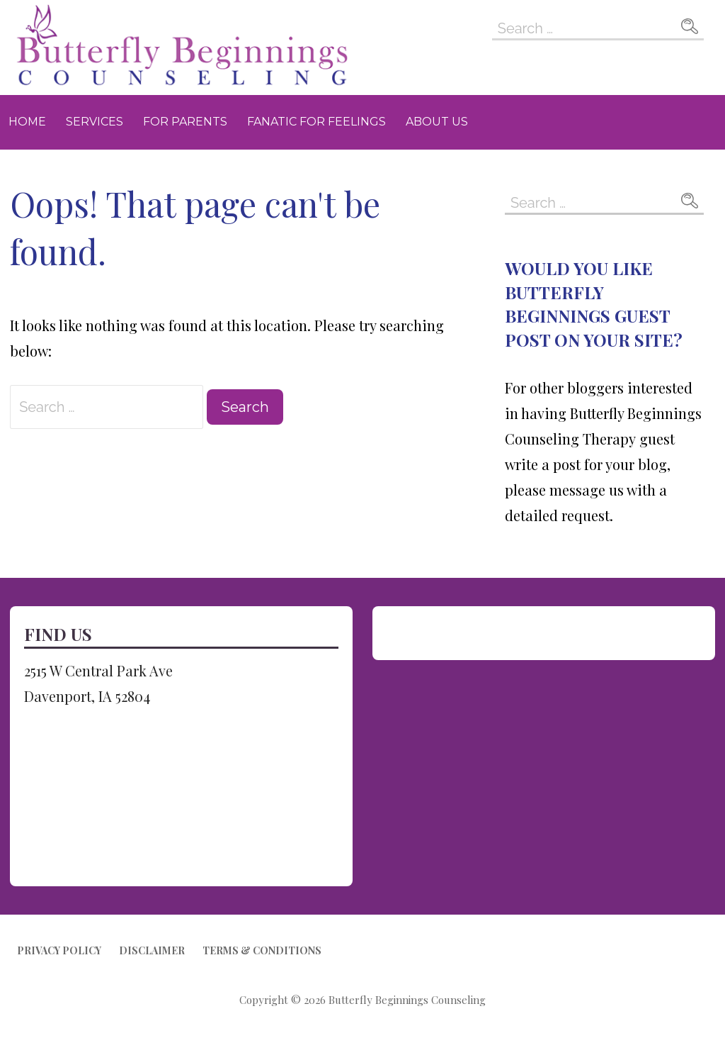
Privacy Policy (59, 950)
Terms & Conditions (261, 950)
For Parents (185, 121)
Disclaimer (152, 950)
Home (27, 121)
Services (94, 121)
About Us (437, 121)
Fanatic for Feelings (316, 121)
